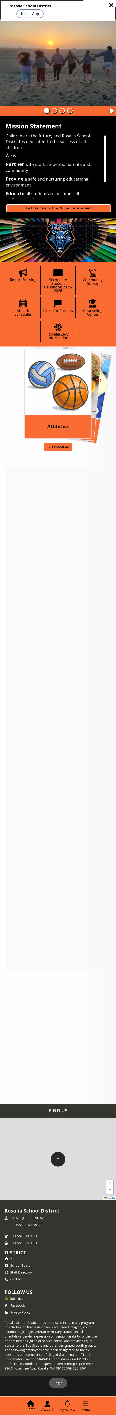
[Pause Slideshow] (112, 109)
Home (12, 1258)
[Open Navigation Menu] (85, 1406)
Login (58, 1383)
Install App (30, 13)
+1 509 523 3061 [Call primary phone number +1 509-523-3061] (24, 1236)
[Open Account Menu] (47, 1406)
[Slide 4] (70, 110)
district (15, 1252)
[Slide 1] (46, 110)
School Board (17, 1265)
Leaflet (109, 1198)
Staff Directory (18, 1272)
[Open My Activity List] (67, 1406)
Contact (13, 1279)
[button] (58, 1159)
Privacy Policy (17, 1312)
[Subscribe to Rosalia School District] (14, 1298)
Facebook (15, 1305)
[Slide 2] (54, 110)
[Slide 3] (62, 110)
